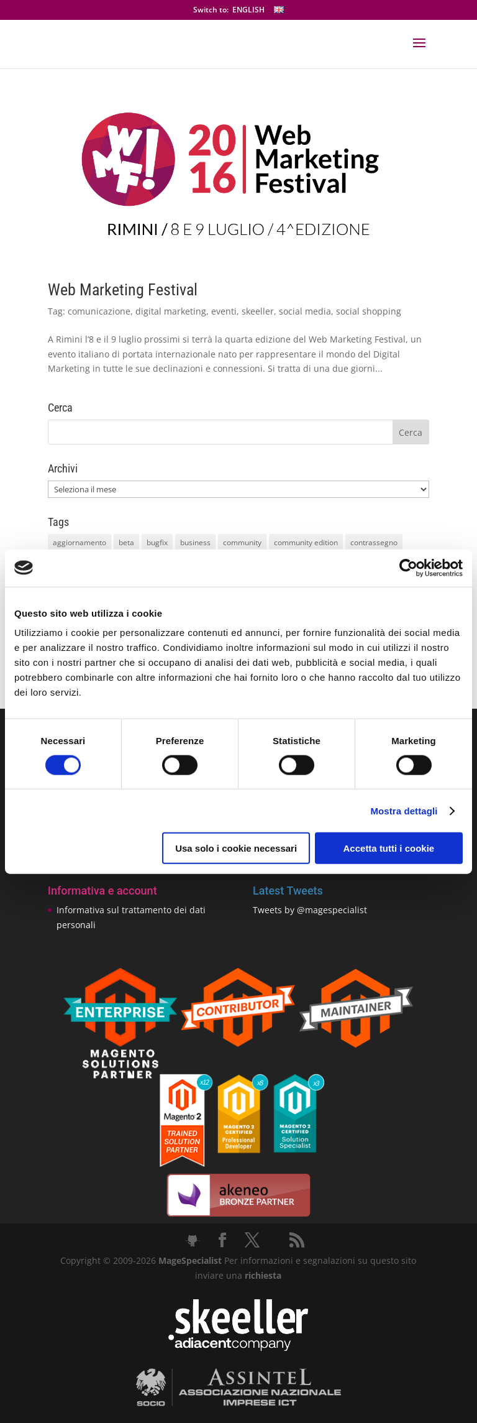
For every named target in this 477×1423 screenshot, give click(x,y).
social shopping (368, 311)
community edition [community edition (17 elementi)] (306, 542)
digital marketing (170, 311)
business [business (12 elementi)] (195, 542)
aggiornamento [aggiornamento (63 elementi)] (79, 542)
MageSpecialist (190, 1260)
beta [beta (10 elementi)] (126, 542)
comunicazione (99, 311)
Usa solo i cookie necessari (236, 848)
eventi (224, 311)
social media (305, 311)
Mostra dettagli (403, 810)
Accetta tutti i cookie (389, 848)
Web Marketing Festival (123, 289)
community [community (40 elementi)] (242, 542)
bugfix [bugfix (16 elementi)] (157, 542)
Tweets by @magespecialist (310, 910)
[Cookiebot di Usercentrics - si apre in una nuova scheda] (408, 567)
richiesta (261, 1275)
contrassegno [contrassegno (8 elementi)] (374, 542)
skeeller (258, 311)
